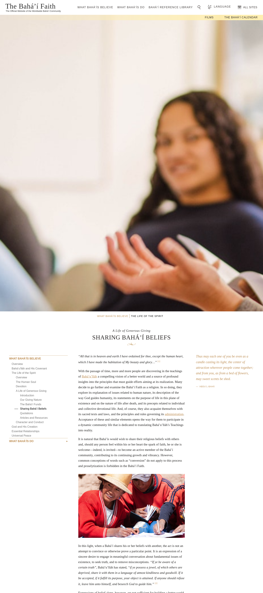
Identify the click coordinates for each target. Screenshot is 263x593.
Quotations (26, 413)
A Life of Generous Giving (31, 390)
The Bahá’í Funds (30, 404)
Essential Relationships (25, 431)
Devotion (21, 386)
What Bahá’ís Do (131, 7)
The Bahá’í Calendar (241, 17)
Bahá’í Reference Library (171, 7)
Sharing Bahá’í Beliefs (33, 408)
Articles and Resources (34, 417)
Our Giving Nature (31, 399)
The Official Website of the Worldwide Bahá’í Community (33, 11)
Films (209, 17)
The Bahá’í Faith (30, 5)
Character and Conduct (29, 422)
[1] (158, 361)
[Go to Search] (199, 7)
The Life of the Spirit (24, 372)
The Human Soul (26, 382)
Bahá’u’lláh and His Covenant (29, 368)
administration (174, 414)
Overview (17, 364)
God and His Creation (24, 426)
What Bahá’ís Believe (95, 7)
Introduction (27, 395)
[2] (156, 583)
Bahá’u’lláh (89, 376)
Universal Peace (21, 435)
